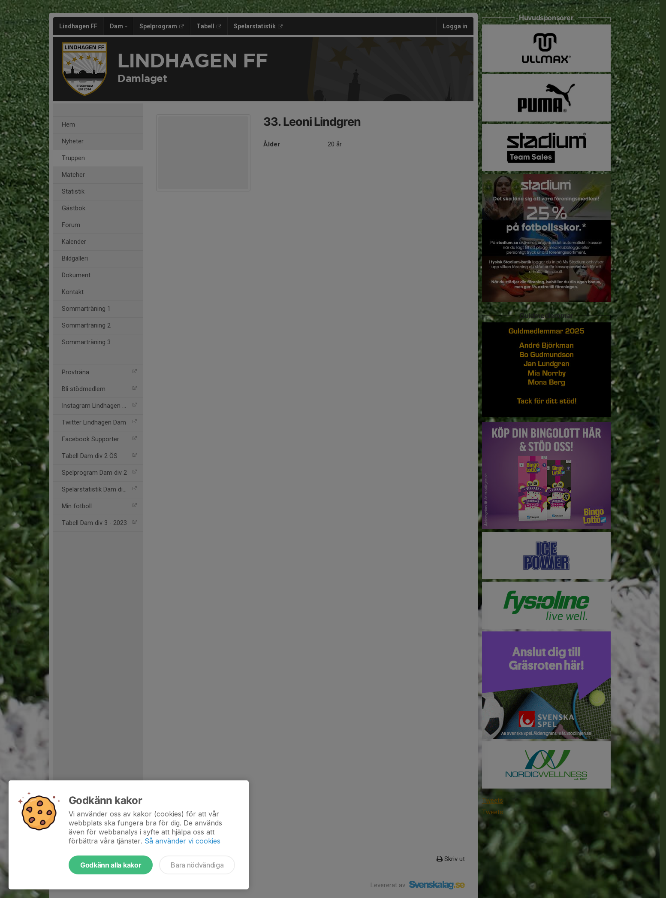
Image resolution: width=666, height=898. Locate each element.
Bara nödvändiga (197, 865)
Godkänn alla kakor (110, 865)
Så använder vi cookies (182, 841)
